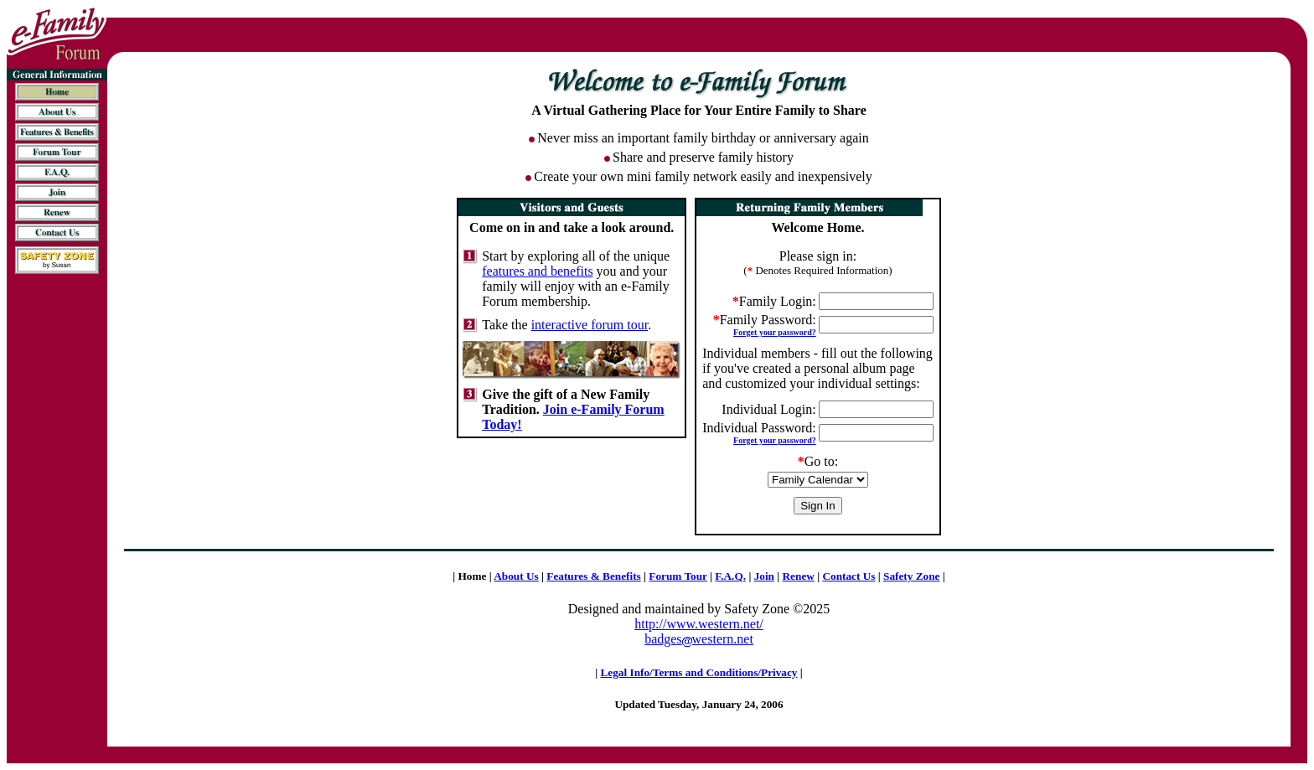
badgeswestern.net (698, 639)
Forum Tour (677, 576)
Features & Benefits (593, 576)
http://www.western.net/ (698, 624)
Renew (799, 576)
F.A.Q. (730, 576)
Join (764, 576)
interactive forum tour (590, 325)
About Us (516, 576)
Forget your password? (774, 332)
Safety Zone (911, 576)
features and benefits (537, 271)
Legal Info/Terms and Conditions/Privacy (699, 672)
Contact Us (848, 576)
